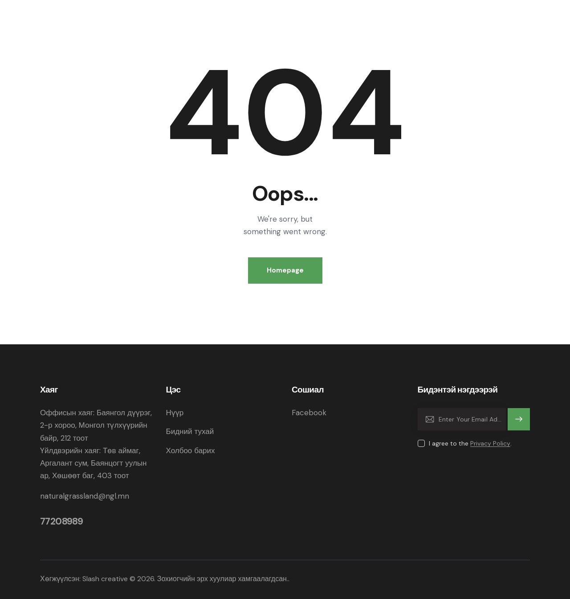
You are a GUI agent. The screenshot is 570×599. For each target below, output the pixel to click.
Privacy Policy (490, 443)
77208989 (61, 521)
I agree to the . (470, 443)
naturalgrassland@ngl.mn (84, 496)
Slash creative (105, 578)
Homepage (285, 270)
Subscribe (519, 423)
